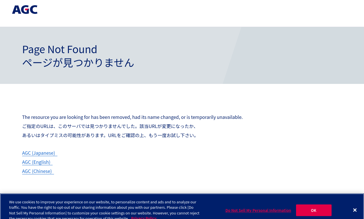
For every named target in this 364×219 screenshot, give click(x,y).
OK (314, 212)
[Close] (355, 212)
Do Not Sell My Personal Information (258, 212)
